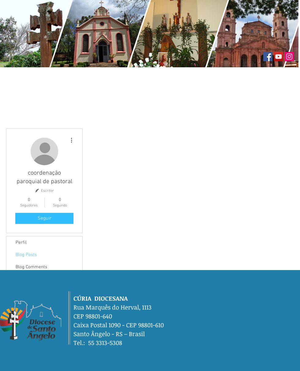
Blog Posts (26, 255)
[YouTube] (278, 56)
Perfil (21, 242)
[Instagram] (289, 56)
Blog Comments (31, 267)
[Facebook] (267, 56)
